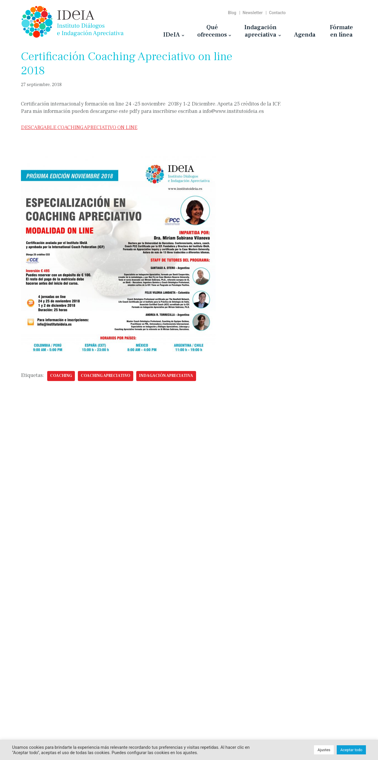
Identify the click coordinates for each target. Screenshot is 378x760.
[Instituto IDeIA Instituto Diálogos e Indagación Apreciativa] (72, 21)
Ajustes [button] (324, 750)
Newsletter (253, 12)
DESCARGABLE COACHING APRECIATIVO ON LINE (79, 127)
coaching (61, 375)
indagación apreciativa (166, 375)
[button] (183, 35)
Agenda (304, 34)
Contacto (277, 12)
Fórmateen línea (341, 30)
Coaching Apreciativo (105, 375)
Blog (232, 12)
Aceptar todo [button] (351, 750)
